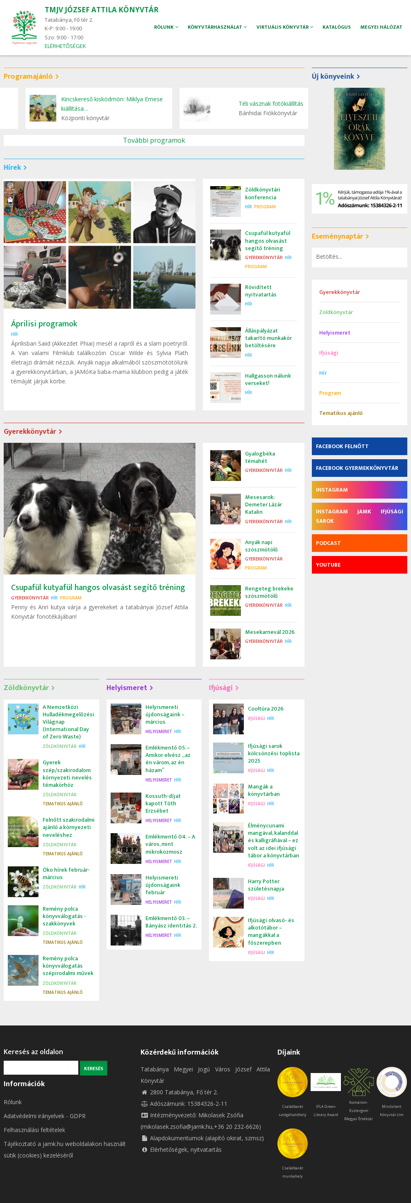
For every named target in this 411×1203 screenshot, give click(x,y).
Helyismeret (127, 688)
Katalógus (336, 27)
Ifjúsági (221, 688)
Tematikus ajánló (63, 804)
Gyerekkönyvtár (264, 257)
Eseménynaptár (337, 236)
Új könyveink (333, 77)
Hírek (12, 168)
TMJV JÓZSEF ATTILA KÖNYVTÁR (102, 9)
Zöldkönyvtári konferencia (95, 99)
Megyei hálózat (381, 27)
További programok (154, 140)
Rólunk (13, 1102)
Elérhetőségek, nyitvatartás (181, 1149)
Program (265, 207)
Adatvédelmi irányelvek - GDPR (45, 1116)
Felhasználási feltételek (34, 1130)
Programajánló (28, 77)
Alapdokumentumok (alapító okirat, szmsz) (202, 1138)
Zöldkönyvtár (26, 688)
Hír (14, 334)
